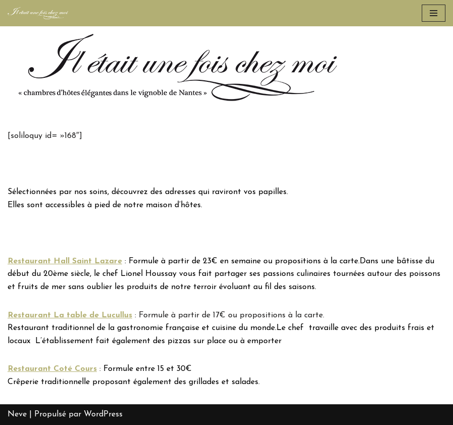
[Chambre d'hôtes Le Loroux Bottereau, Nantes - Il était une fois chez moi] (38, 13)
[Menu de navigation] (433, 13)
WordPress (103, 414)
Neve (17, 414)
